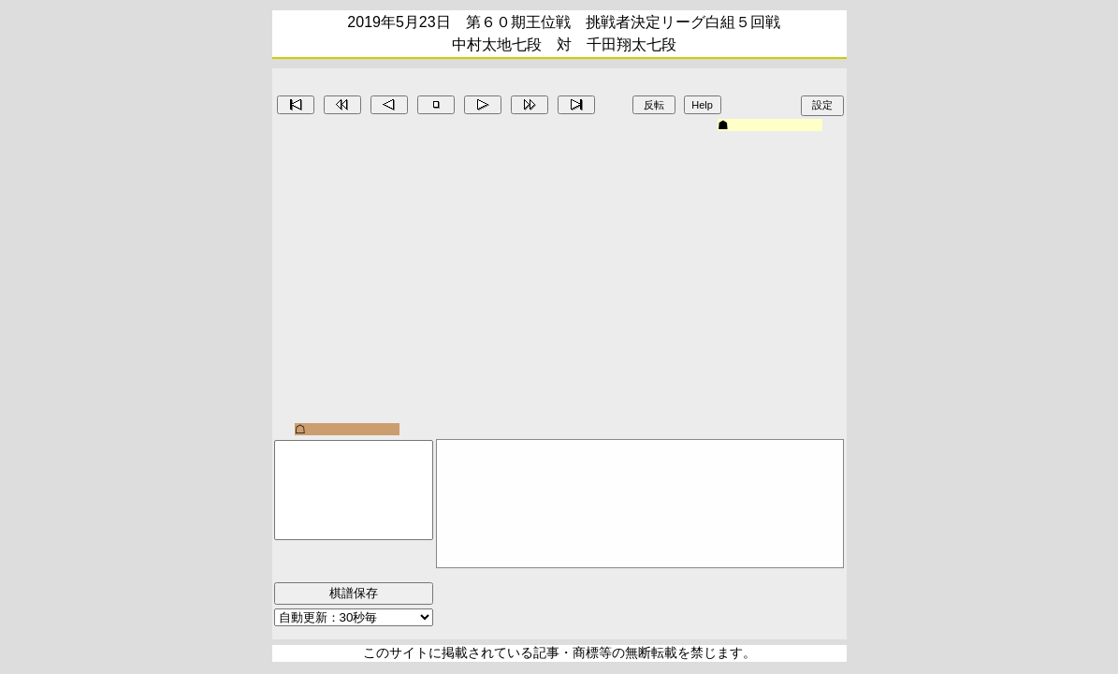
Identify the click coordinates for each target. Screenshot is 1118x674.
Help (702, 104)
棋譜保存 (353, 593)
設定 (822, 104)
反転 (654, 104)
